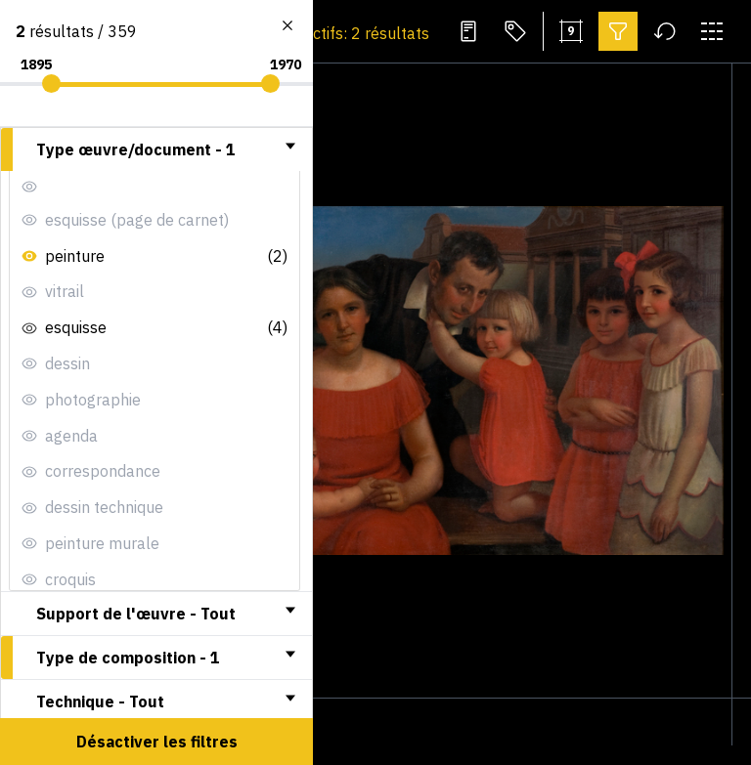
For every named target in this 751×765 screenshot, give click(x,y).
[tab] (156, 149)
